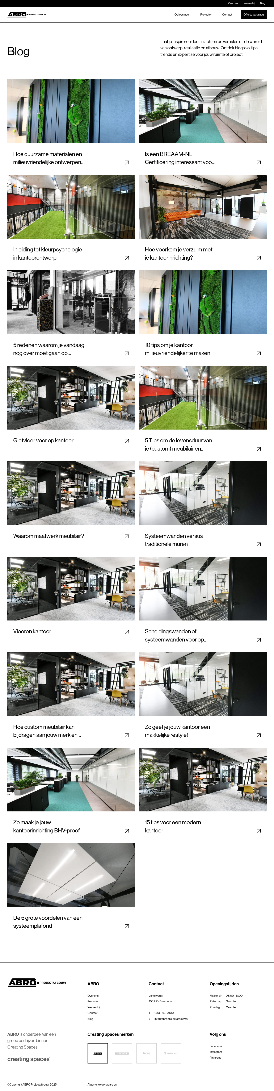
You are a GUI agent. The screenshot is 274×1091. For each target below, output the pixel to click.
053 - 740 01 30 (164, 1013)
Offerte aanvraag (254, 14)
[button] (116, 983)
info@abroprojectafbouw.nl (171, 1018)
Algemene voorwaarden (102, 1084)
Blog (262, 3)
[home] (26, 14)
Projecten (206, 14)
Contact (227, 14)
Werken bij (249, 3)
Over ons (233, 3)
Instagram (216, 1051)
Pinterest (215, 1057)
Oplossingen (182, 14)
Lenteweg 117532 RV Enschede (160, 998)
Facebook (216, 1046)
